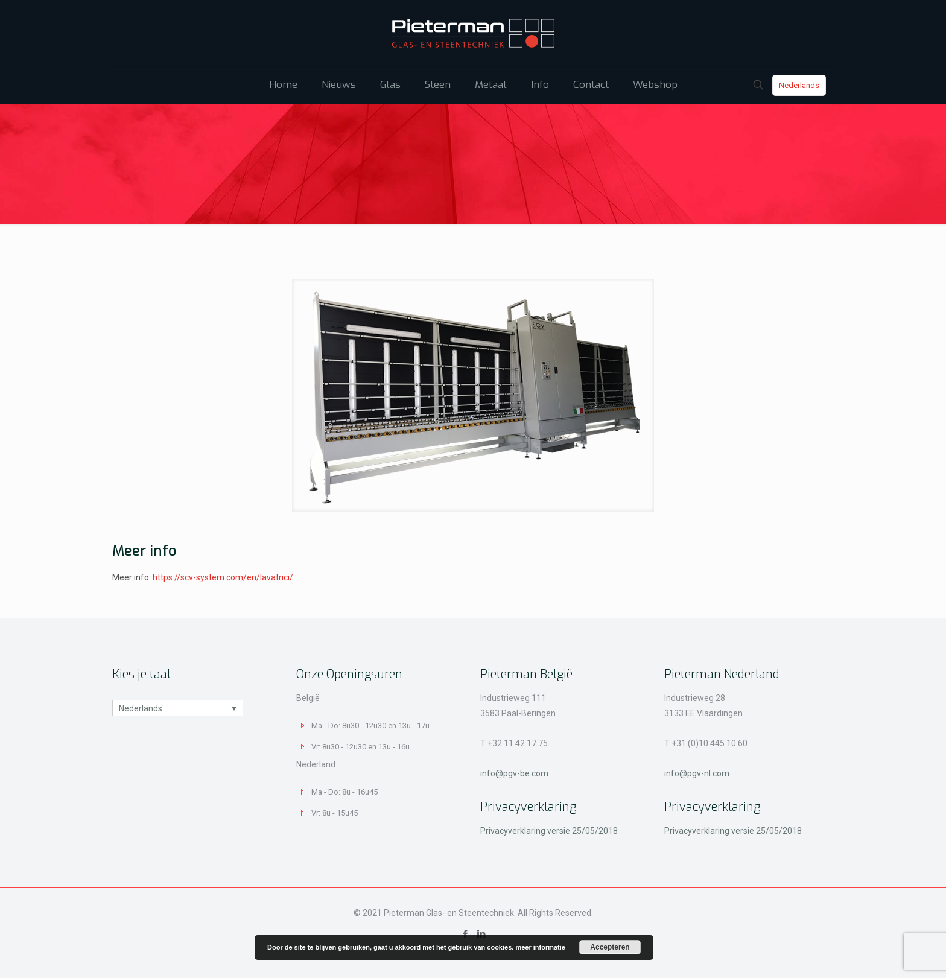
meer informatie (540, 947)
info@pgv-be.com (514, 773)
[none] (177, 708)
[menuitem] (177, 708)
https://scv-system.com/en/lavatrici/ (223, 577)
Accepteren (609, 947)
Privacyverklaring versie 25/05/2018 (549, 831)
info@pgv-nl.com (696, 773)
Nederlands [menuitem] (140, 708)
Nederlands (799, 85)
